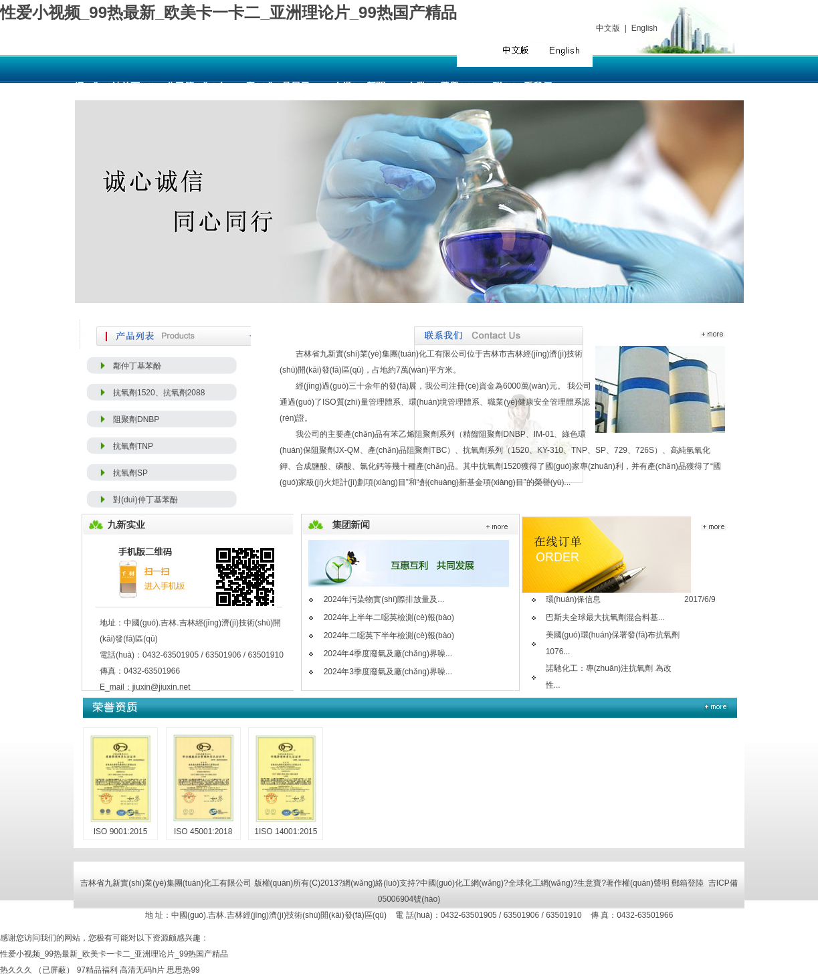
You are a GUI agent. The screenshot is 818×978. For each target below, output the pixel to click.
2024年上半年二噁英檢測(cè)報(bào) (389, 617)
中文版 (608, 28)
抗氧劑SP (130, 473)
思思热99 (183, 970)
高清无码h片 (142, 970)
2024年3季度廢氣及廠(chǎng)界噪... (388, 671)
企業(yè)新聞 (359, 87)
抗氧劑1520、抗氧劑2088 (159, 392)
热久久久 (16, 970)
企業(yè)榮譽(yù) (441, 87)
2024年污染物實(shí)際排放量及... (384, 599)
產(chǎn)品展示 (277, 87)
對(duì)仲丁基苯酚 (145, 499)
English (644, 28)
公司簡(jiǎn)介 (196, 87)
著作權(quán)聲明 (638, 883)
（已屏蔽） (54, 970)
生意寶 (589, 883)
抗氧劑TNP (133, 446)
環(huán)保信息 (573, 599)
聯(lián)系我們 (522, 87)
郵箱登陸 (688, 883)
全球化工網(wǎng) (540, 883)
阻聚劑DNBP (136, 419)
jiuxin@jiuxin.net (161, 687)
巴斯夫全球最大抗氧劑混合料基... (605, 617)
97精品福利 (97, 970)
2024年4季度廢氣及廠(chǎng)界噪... (388, 653)
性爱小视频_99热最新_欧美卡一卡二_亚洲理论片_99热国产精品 (228, 12)
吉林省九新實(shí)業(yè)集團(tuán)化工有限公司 (381, 354)
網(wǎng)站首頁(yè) (114, 87)
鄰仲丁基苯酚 (137, 366)
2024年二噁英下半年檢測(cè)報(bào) (389, 635)
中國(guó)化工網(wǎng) (462, 883)
